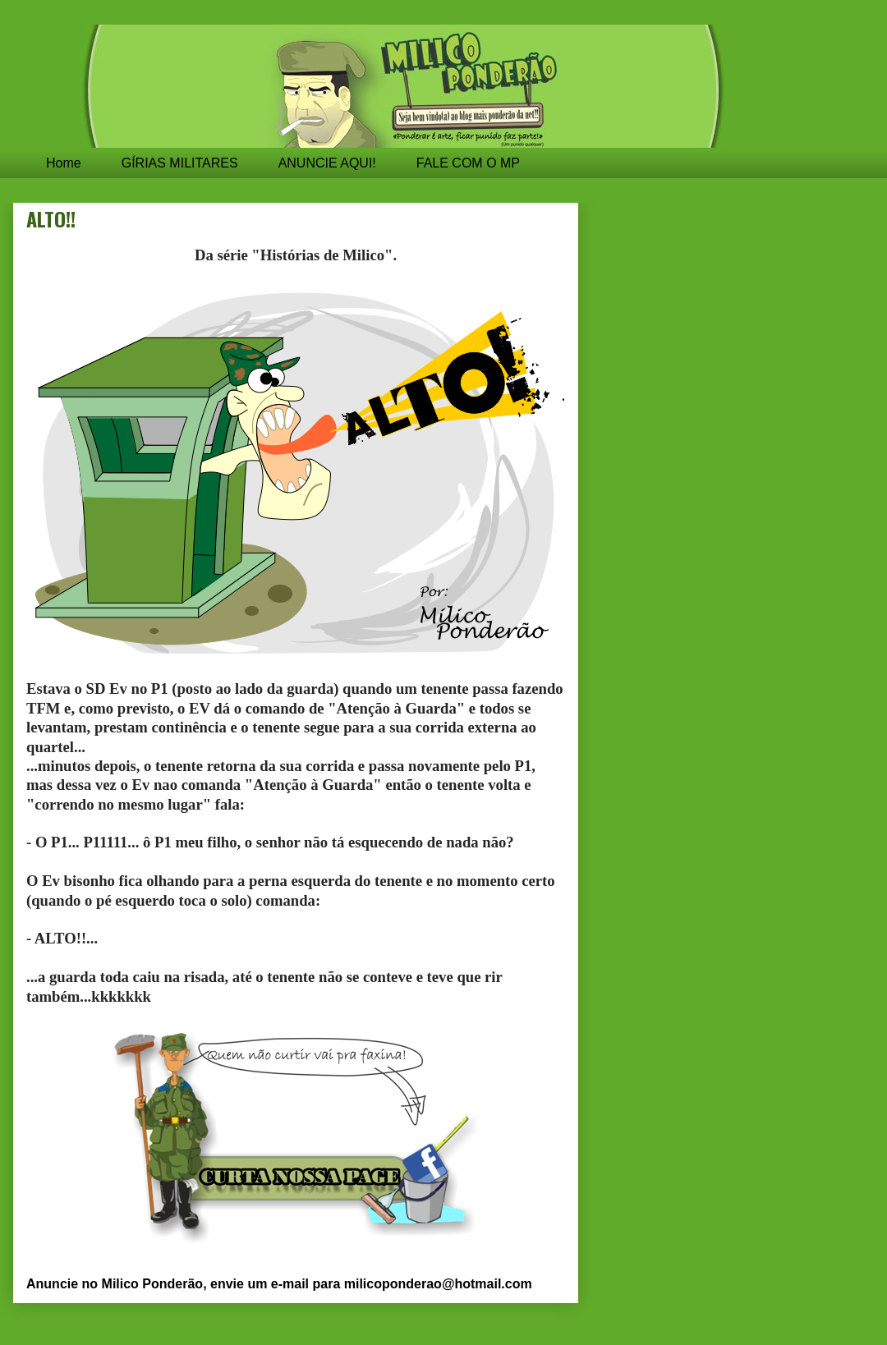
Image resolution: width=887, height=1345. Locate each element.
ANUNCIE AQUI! (327, 163)
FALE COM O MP (468, 163)
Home (63, 163)
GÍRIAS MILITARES (180, 163)
